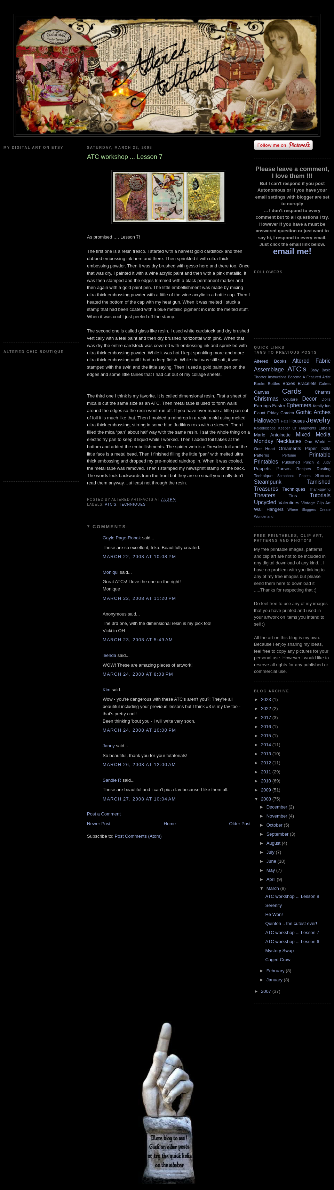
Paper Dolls (318, 448)
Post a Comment (104, 814)
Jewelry (318, 420)
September (278, 834)
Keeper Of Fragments (297, 428)
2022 (266, 708)
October (275, 825)
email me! (292, 251)
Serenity (273, 905)
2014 (266, 744)
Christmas (266, 399)
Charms (323, 392)
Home (170, 823)
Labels (325, 428)
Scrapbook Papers (294, 476)
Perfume (289, 455)
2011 (266, 771)
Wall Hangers (269, 509)
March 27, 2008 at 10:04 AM (139, 799)
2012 (266, 762)
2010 (266, 780)
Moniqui (111, 572)
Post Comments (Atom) (138, 836)
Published (291, 462)
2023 (266, 699)
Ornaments (290, 448)
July (271, 852)
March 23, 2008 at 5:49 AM (138, 639)
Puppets (262, 468)
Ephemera (298, 405)
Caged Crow (277, 959)
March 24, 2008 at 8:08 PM (138, 674)
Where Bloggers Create (309, 510)
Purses (283, 468)
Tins (292, 495)
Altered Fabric (311, 361)
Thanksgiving (320, 489)
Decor (309, 399)
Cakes (325, 383)
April (272, 879)
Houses (297, 421)
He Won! (274, 914)
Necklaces (288, 441)
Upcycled (265, 502)
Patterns (261, 455)
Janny (109, 745)
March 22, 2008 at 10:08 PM (139, 556)
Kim (106, 689)
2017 (266, 717)
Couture (290, 399)
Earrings (262, 405)
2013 (266, 753)
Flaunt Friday (266, 412)
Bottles (274, 383)
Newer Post (98, 823)
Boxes (289, 383)
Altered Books (270, 361)
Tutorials (320, 495)
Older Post (239, 823)
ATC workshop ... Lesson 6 (292, 941)
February (276, 970)
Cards (291, 391)
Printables (266, 462)
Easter (278, 405)
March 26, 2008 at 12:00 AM (139, 764)
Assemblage (269, 369)
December (278, 807)
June (272, 861)
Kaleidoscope (265, 428)
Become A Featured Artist (309, 377)
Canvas (261, 392)
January (275, 979)
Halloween (266, 421)
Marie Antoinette (272, 434)
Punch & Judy (317, 462)
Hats (284, 421)
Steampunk (267, 482)
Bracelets (306, 383)
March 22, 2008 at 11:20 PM (139, 598)
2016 (266, 726)
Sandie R (112, 780)
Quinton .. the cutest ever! (291, 923)
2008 (266, 799)
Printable (320, 455)
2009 (266, 790)
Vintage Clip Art (316, 502)
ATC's (110, 504)
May (271, 870)
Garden (287, 412)
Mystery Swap (279, 950)
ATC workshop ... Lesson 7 (292, 932)
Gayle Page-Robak (122, 537)
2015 (266, 735)
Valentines (288, 502)
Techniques (132, 504)
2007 (266, 991)
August (274, 843)
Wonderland (263, 516)
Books (259, 383)
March (273, 888)
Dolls (326, 399)
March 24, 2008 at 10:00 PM (139, 730)
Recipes (303, 468)
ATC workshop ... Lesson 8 (292, 896)
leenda (109, 655)
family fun (322, 405)
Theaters (265, 495)
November (278, 816)
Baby (314, 370)
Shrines (323, 475)
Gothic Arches (313, 412)
